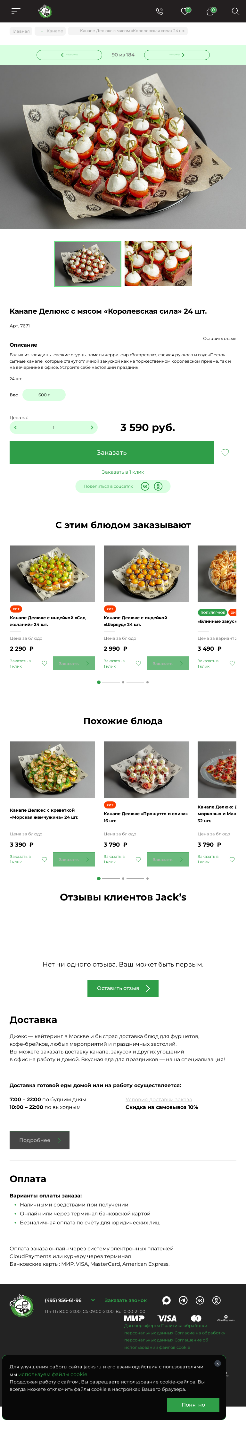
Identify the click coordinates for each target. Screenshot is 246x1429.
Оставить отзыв (219, 339)
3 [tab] (147, 690)
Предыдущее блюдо (73, 54)
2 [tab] (123, 690)
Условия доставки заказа (159, 1122)
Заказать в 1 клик (123, 473)
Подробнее (34, 1163)
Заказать (112, 453)
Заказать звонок (126, 1323)
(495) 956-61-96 (63, 1323)
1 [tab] (99, 690)
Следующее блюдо (173, 54)
